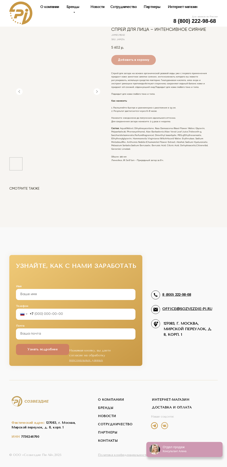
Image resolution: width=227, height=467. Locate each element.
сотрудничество (115, 424)
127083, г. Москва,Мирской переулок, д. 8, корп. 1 (188, 329)
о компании (111, 400)
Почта (20, 325)
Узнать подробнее (42, 349)
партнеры (107, 432)
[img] (154, 426)
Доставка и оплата (172, 407)
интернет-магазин (170, 400)
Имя (19, 286)
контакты (108, 441)
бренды (105, 408)
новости (107, 416)
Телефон (22, 306)
